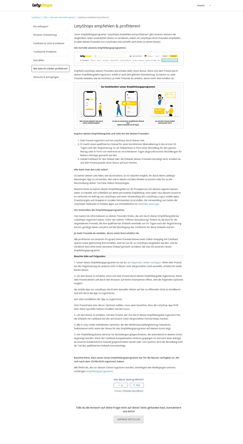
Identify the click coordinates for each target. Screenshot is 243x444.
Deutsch (201, 5)
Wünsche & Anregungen (46, 77)
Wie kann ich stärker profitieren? (50, 68)
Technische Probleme (44, 51)
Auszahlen (38, 60)
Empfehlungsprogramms (99, 371)
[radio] (121, 385)
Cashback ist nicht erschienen (48, 43)
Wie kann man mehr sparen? (62, 17)
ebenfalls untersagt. (148, 203)
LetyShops (36, 17)
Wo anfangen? (40, 26)
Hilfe (45, 17)
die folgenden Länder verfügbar (144, 262)
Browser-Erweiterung (45, 34)
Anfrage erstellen (128, 419)
